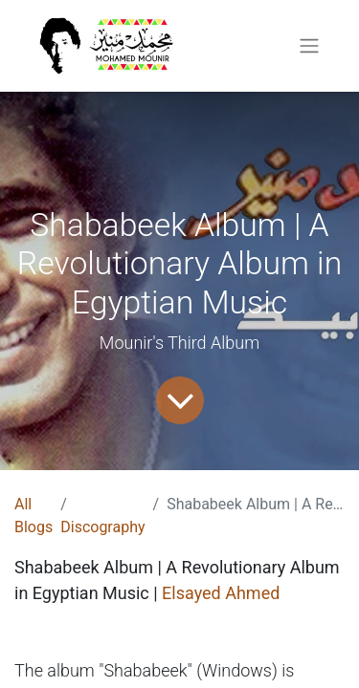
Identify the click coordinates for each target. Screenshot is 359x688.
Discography (102, 527)
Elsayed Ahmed (221, 593)
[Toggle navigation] (309, 46)
